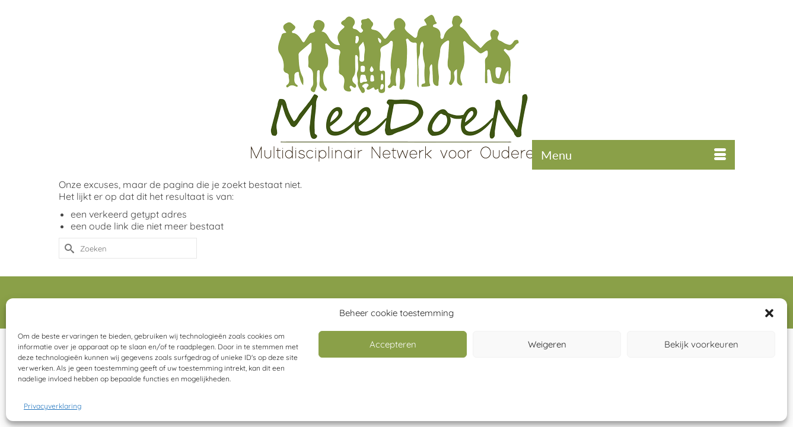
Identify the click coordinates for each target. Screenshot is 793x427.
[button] (769, 313)
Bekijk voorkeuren (701, 344)
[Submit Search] (68, 273)
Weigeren (547, 344)
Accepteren (393, 344)
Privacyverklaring (52, 405)
